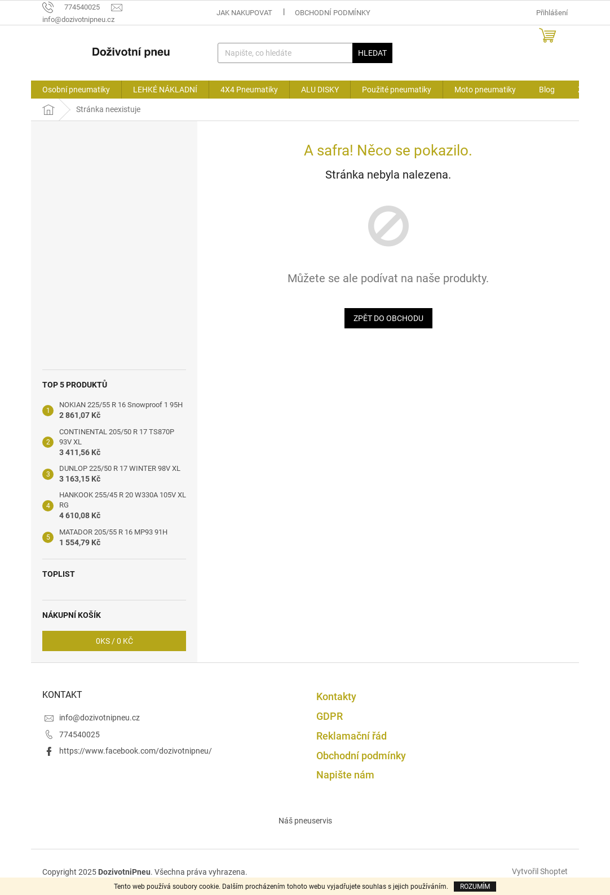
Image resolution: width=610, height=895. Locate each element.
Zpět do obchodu (388, 318)
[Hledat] (305, 53)
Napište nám (345, 775)
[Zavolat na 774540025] (76, 7)
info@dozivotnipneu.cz (99, 717)
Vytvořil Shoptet (540, 871)
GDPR (329, 716)
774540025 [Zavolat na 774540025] (79, 734)
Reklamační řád (351, 736)
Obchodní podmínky (332, 12)
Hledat (372, 52)
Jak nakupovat (244, 12)
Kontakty (336, 696)
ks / (114, 640)
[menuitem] (76, 90)
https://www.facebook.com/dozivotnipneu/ (135, 750)
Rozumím (475, 886)
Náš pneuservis (305, 820)
